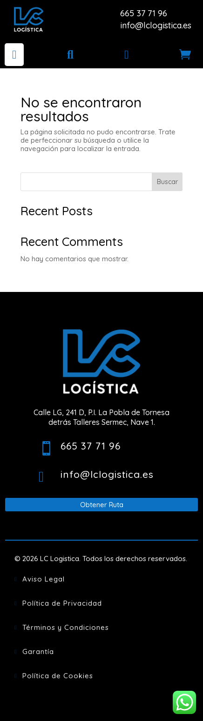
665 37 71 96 (143, 13)
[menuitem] (14, 54)
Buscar (167, 182)
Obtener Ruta (101, 504)
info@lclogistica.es (155, 25)
